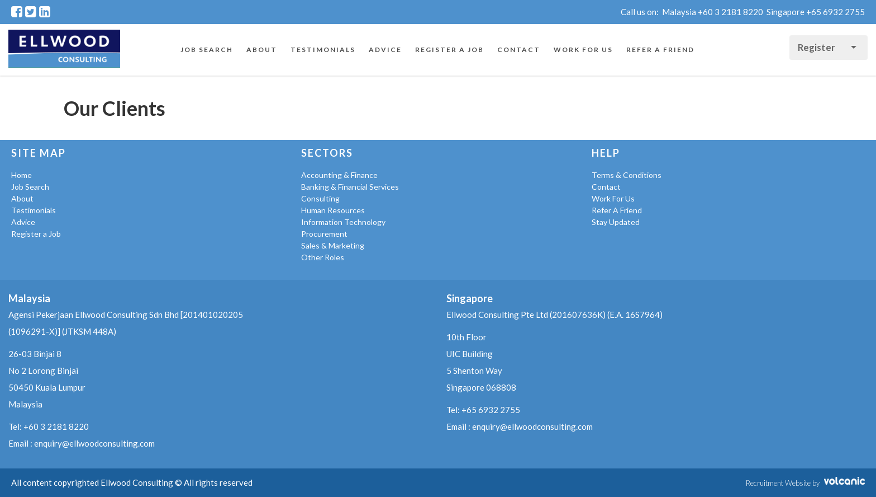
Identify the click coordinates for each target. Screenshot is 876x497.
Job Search (206, 49)
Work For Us (583, 49)
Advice (385, 49)
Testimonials (323, 49)
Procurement (324, 233)
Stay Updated (616, 222)
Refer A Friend (660, 49)
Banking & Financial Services (350, 186)
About (261, 49)
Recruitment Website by (805, 483)
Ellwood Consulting (64, 50)
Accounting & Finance (339, 175)
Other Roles (322, 257)
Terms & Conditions (626, 175)
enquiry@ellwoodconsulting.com (94, 443)
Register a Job (449, 49)
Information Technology (343, 222)
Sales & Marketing (332, 245)
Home (21, 175)
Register (817, 47)
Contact (518, 49)
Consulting (320, 198)
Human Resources (333, 210)
